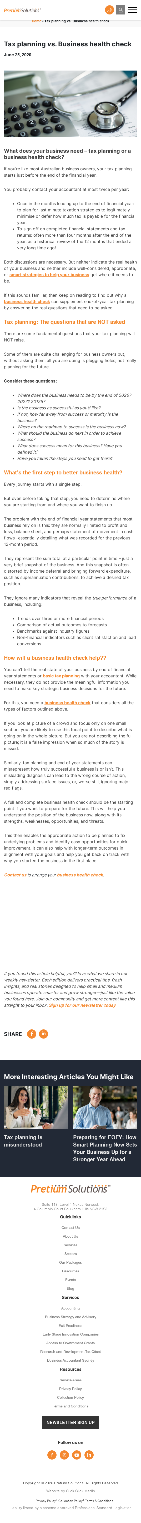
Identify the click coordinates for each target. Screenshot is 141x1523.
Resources (70, 1271)
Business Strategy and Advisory (70, 1317)
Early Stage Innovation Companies (71, 1334)
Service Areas (71, 1380)
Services (70, 1245)
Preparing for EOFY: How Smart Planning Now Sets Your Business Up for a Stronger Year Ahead (105, 1149)
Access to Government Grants (70, 1343)
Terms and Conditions (70, 1406)
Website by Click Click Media (70, 1491)
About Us (70, 1236)
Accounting (70, 1308)
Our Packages (70, 1262)
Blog (70, 1289)
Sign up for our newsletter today (82, 1005)
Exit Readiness (70, 1326)
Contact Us (71, 1228)
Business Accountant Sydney (70, 1360)
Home (36, 21)
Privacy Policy (70, 1389)
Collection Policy (70, 1398)
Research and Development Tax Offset (70, 1352)
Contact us (15, 874)
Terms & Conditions (99, 1501)
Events (70, 1280)
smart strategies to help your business (49, 274)
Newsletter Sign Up (71, 1423)
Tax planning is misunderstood (23, 1141)
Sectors (70, 1254)
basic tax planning (61, 675)
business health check (27, 301)
